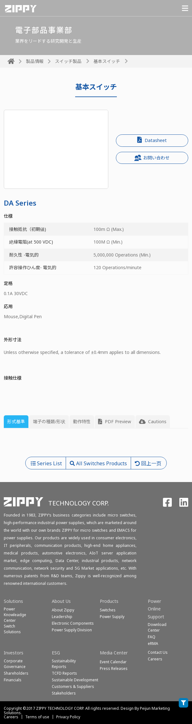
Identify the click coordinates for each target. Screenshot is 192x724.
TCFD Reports (64, 673)
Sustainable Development (75, 680)
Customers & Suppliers (73, 686)
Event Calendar (113, 662)
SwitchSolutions (12, 628)
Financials (12, 680)
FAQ (151, 637)
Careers (11, 717)
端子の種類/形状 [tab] (49, 421)
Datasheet (152, 140)
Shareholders (16, 673)
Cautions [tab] (152, 421)
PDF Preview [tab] (114, 421)
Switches (108, 610)
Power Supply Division (72, 630)
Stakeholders (64, 693)
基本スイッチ (106, 61)
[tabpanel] (96, 445)
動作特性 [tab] (82, 421)
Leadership (62, 616)
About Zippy (63, 610)
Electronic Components (73, 623)
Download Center (157, 627)
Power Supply (112, 616)
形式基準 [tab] (16, 421)
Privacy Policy (68, 717)
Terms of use (37, 717)
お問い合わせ (152, 158)
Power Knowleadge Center (15, 614)
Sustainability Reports (64, 663)
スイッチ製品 (68, 61)
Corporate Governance (15, 663)
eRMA (153, 643)
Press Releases (114, 668)
